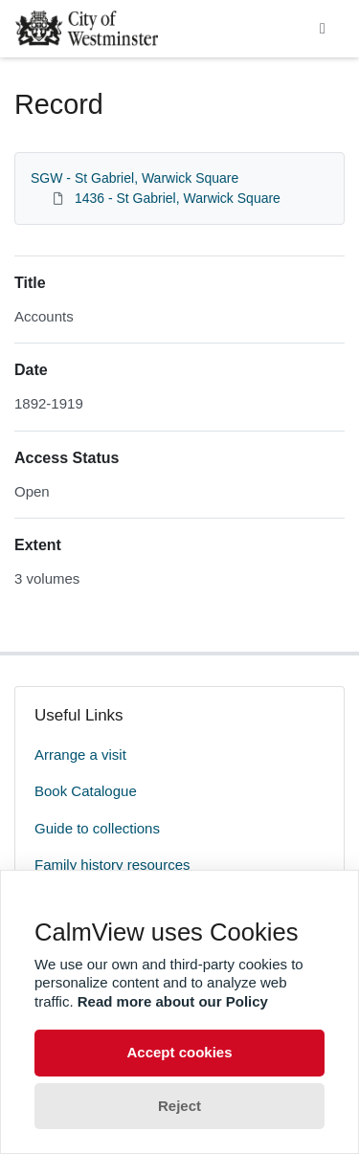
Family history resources (112, 864)
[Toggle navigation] (323, 29)
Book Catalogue (85, 791)
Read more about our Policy (173, 1001)
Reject (179, 1106)
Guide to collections (97, 828)
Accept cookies (179, 1052)
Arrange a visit (80, 754)
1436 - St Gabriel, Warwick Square (177, 198)
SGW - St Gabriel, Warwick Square (134, 178)
